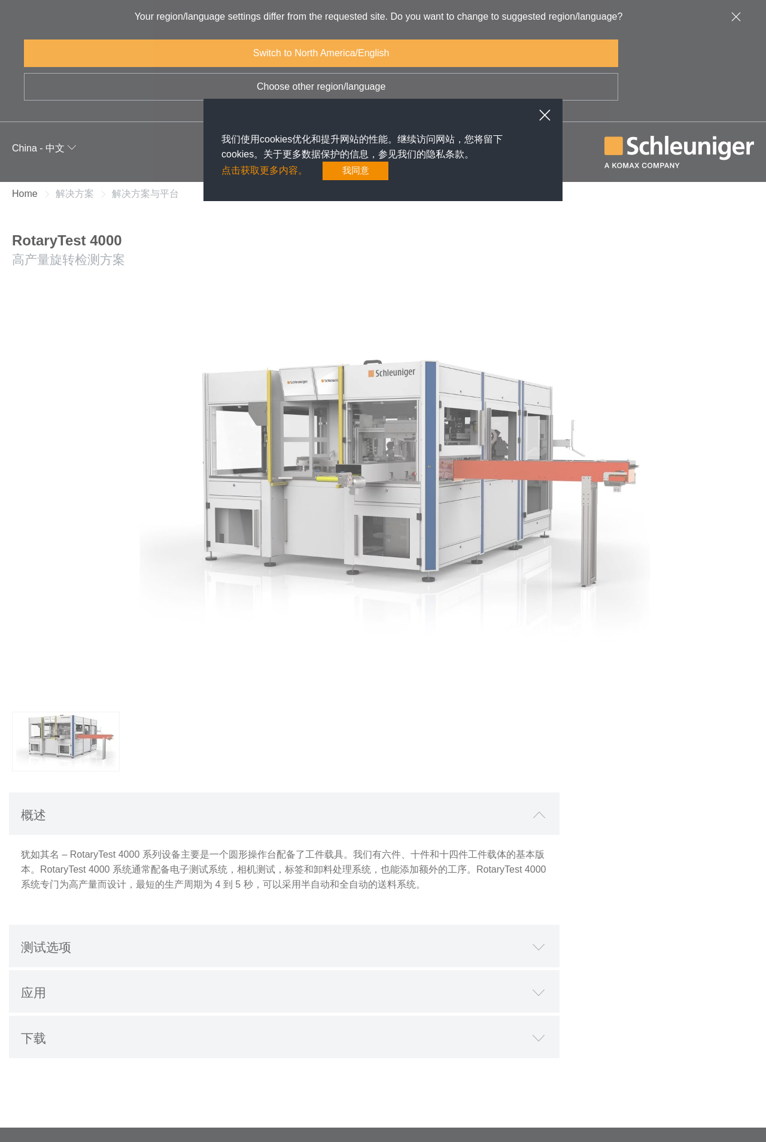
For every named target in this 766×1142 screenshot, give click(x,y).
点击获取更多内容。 (264, 171)
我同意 (355, 171)
